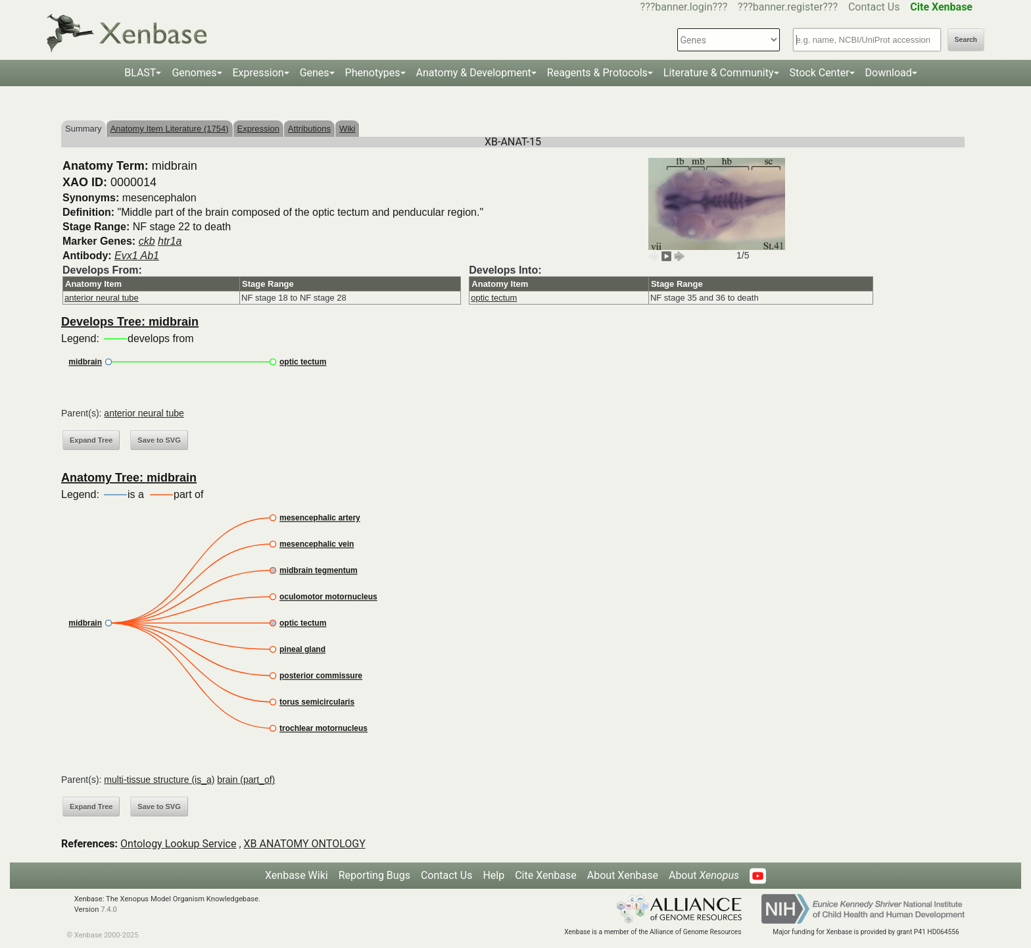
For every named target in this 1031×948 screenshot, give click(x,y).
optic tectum (494, 298)
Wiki (347, 129)
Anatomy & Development (473, 72)
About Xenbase (622, 875)
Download (888, 72)
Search (966, 40)
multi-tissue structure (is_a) (159, 779)
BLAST (140, 72)
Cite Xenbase (546, 875)
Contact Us (874, 7)
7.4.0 (109, 909)
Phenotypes (372, 72)
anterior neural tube (101, 298)
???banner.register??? (788, 7)
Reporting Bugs (374, 875)
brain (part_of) (246, 779)
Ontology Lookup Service (178, 843)
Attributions (309, 129)
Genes (314, 72)
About (704, 875)
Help (493, 875)
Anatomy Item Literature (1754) (169, 129)
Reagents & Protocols (597, 72)
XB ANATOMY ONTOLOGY (305, 843)
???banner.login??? (684, 7)
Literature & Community (718, 72)
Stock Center (820, 72)
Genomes (194, 72)
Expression (258, 72)
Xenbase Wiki (296, 875)
